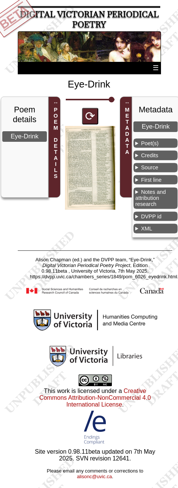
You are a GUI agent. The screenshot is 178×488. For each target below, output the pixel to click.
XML (146, 229)
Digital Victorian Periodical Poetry (89, 19)
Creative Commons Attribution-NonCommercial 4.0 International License (95, 398)
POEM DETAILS (56, 143)
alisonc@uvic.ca (94, 476)
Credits (149, 155)
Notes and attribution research (150, 198)
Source (149, 167)
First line (151, 180)
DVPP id (151, 216)
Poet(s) (149, 143)
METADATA (127, 131)
